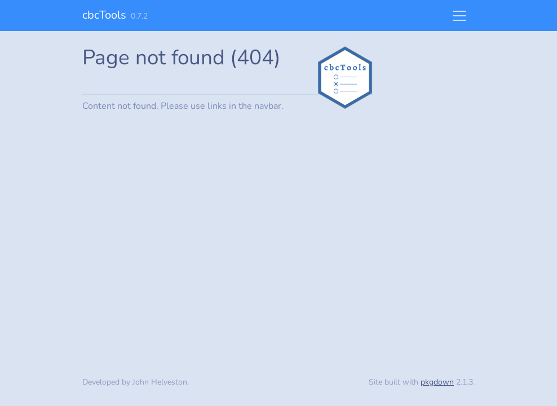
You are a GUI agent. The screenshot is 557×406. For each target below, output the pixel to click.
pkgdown (437, 382)
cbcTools (104, 15)
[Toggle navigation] (459, 16)
